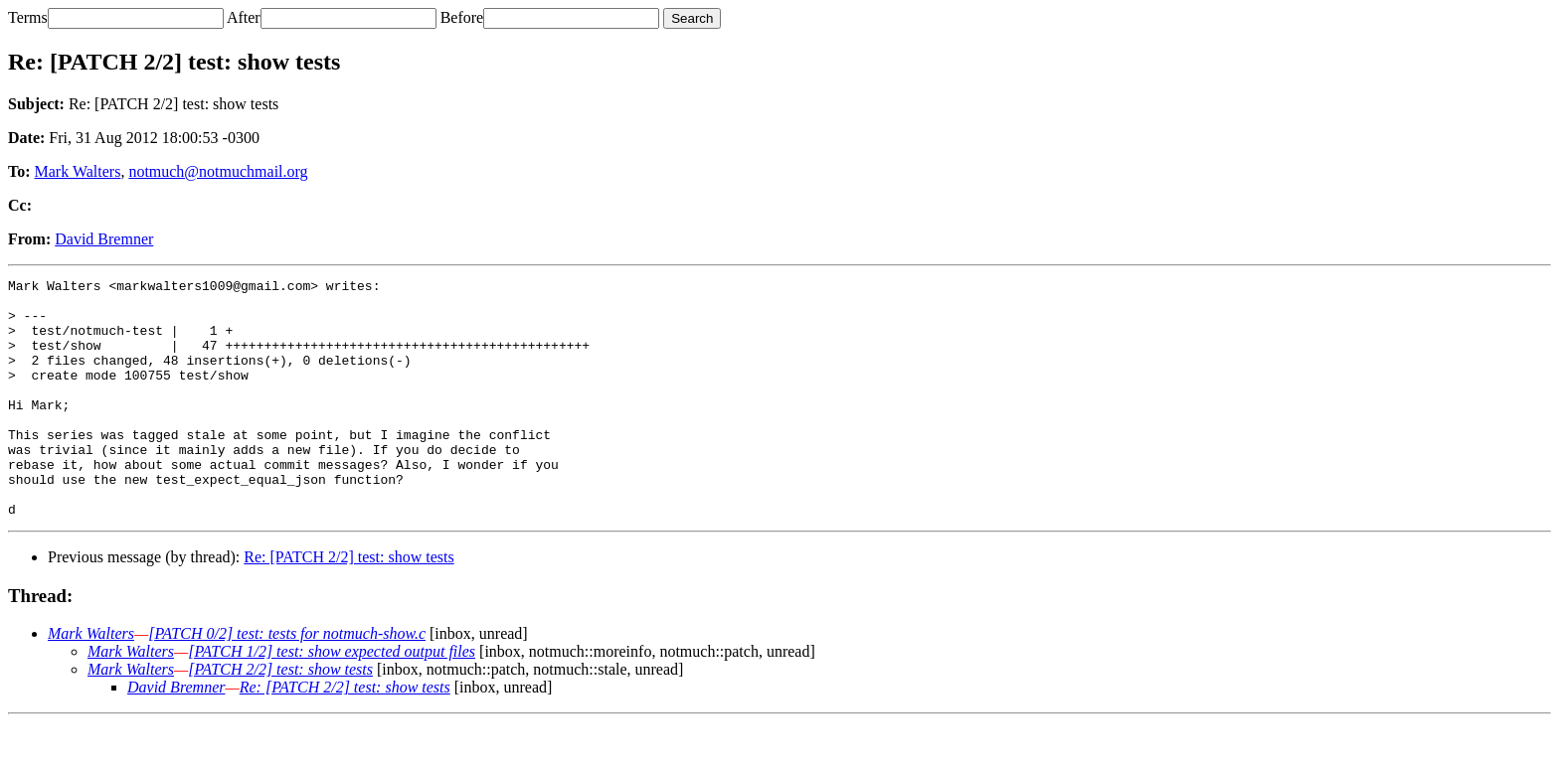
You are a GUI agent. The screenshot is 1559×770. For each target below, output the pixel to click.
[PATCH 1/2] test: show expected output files (331, 699)
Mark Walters (78, 171)
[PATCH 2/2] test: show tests (280, 716)
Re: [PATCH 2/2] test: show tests (348, 604)
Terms (28, 17)
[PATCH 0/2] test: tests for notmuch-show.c (287, 681)
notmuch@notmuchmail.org (217, 171)
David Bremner (104, 239)
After (243, 17)
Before (462, 17)
